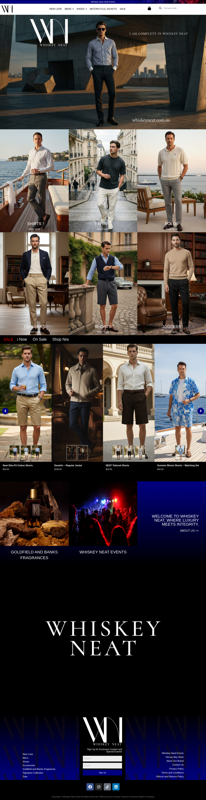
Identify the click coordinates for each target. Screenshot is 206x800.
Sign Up (102, 772)
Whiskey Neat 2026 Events (103, 2)
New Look (28, 754)
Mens (25, 758)
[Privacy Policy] (156, 769)
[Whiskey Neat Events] (156, 753)
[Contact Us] (156, 765)
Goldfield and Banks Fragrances (39, 769)
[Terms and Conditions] (156, 773)
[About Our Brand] (156, 761)
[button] (5, 411)
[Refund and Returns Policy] (156, 776)
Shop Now (22, 339)
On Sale (44, 339)
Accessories (29, 765)
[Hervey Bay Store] (156, 757)
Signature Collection (33, 773)
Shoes (26, 761)
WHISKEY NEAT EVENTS (103, 552)
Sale (25, 776)
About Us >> (189, 530)
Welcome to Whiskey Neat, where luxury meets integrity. (175, 520)
